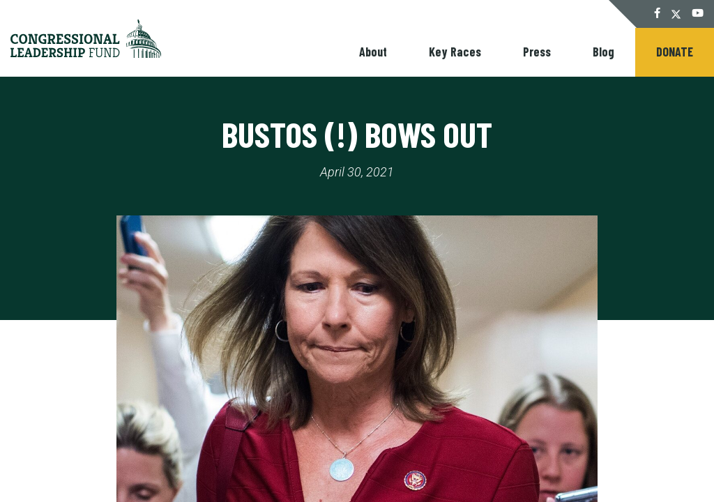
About (373, 51)
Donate (674, 51)
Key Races (455, 51)
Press (537, 51)
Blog (603, 51)
